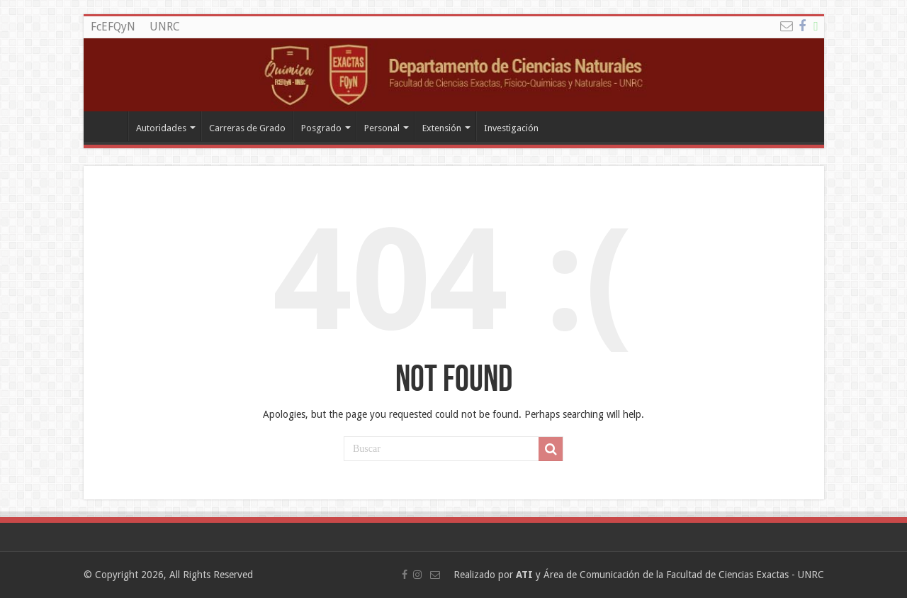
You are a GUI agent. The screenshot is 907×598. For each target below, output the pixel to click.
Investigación (511, 128)
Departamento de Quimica (109, 126)
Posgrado (321, 128)
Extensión (441, 128)
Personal (382, 128)
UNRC (165, 26)
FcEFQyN (113, 26)
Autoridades (161, 128)
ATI (524, 574)
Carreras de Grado (247, 128)
